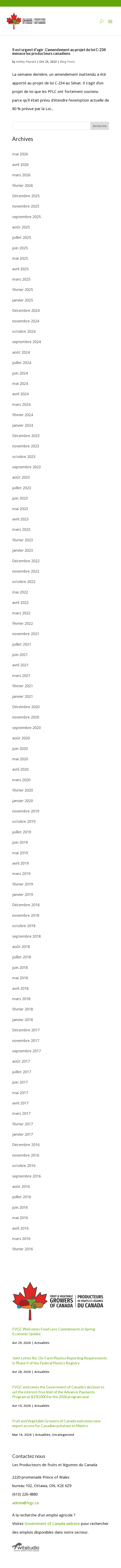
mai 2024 (20, 383)
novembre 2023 (25, 445)
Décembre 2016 (26, 1144)
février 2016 (22, 1248)
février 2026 (22, 185)
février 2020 (22, 790)
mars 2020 (21, 779)
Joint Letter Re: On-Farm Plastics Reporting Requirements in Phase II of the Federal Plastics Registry (59, 1360)
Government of (38, 1523)
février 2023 (22, 539)
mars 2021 (21, 675)
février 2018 (22, 1009)
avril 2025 (20, 268)
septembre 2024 (26, 341)
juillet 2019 (21, 831)
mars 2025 (21, 279)
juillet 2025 (21, 237)
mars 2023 (21, 529)
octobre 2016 (23, 1165)
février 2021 (22, 685)
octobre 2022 (23, 581)
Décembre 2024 (26, 310)
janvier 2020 (22, 800)
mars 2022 (21, 612)
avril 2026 (20, 164)
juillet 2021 (21, 644)
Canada (59, 1523)
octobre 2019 (23, 821)
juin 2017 (20, 1082)
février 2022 (22, 623)
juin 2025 (20, 247)
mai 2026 (20, 153)
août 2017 (21, 1061)
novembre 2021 (25, 633)
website (73, 1523)
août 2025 (21, 227)
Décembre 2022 (26, 560)
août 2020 (21, 737)
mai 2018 (20, 977)
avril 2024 (20, 393)
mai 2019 (20, 852)
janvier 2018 (22, 1019)
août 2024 (21, 352)
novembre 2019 (25, 811)
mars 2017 (21, 1113)
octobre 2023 (23, 456)
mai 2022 (20, 592)
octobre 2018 (23, 925)
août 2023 (21, 477)
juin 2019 (20, 842)
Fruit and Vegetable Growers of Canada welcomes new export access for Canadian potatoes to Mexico (56, 1423)
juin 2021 (20, 654)
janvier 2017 (22, 1134)
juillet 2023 (21, 487)
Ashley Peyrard (26, 62)
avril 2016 (20, 1228)
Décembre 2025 (26, 195)
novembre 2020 (25, 717)
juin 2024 (20, 373)
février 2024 (22, 414)
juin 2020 (20, 748)
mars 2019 (21, 873)
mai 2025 (20, 258)
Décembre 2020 (26, 706)
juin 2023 (20, 498)
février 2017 (22, 1123)
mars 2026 (21, 174)
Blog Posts (67, 62)
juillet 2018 (21, 956)
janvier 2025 (22, 300)
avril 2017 (20, 1103)
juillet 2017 (21, 1071)
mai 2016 (20, 1217)
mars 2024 (21, 404)
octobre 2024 (23, 331)
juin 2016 (20, 1207)
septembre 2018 (26, 936)
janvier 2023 (22, 550)
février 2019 (22, 884)
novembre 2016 (25, 1155)
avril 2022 (20, 602)
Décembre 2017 (26, 1029)
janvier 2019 (22, 894)
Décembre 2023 (26, 435)
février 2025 (22, 289)
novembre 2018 (25, 915)
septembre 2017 (26, 1050)
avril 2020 (20, 769)
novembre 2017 (25, 1040)
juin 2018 (20, 967)
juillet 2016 (21, 1196)
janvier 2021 (22, 696)
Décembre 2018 (26, 904)
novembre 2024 (25, 320)
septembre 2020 (26, 727)
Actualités (41, 1343)
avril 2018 (20, 988)
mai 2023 (20, 508)
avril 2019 (20, 863)
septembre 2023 (26, 466)
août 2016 (21, 1186)
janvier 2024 (22, 425)
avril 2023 (20, 519)
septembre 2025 (26, 216)
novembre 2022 (25, 571)
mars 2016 (21, 1238)
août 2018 (21, 946)
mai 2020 (20, 758)
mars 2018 (21, 998)
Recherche (100, 126)
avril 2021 (20, 664)
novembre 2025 (25, 206)
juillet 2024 (21, 362)
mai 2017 (20, 1092)
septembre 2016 (26, 1176)
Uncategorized (63, 1434)
